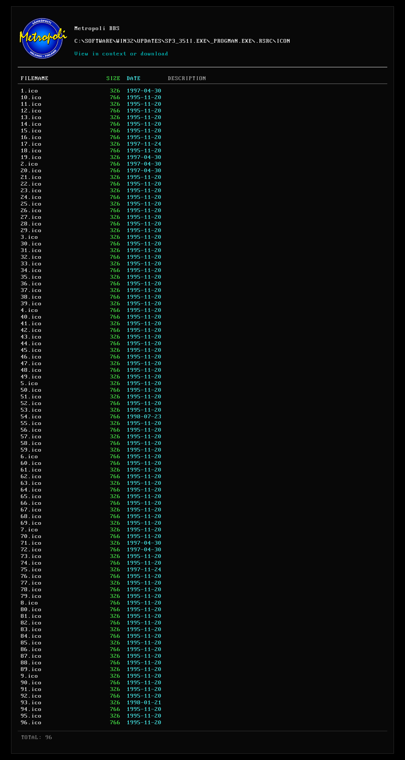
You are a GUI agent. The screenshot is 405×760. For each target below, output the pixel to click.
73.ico (31, 556)
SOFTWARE (99, 41)
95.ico (31, 716)
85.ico (31, 643)
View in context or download (122, 54)
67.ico (31, 510)
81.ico (31, 616)
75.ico (31, 570)
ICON (283, 41)
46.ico (31, 357)
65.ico (31, 496)
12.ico (31, 111)
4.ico (29, 310)
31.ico (31, 250)
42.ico (31, 330)
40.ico (31, 317)
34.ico (31, 270)
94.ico (31, 709)
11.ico (31, 104)
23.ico (31, 190)
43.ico (31, 337)
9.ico (29, 676)
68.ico (31, 516)
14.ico (31, 124)
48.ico (31, 370)
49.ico (31, 377)
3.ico (29, 237)
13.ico (31, 117)
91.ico (31, 689)
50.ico (31, 390)
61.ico (31, 470)
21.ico (31, 177)
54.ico (31, 417)
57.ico (31, 437)
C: (78, 41)
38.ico (31, 297)
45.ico (31, 350)
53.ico (31, 410)
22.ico (31, 184)
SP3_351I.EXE (186, 41)
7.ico (29, 530)
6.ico (29, 456)
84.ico (31, 636)
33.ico (31, 264)
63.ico (31, 483)
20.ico (31, 171)
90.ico (31, 683)
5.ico (29, 383)
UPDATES (149, 41)
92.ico (31, 696)
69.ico (31, 523)
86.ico (31, 649)
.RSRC (264, 41)
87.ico (31, 656)
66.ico (31, 503)
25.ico (31, 204)
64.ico (31, 490)
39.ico (31, 304)
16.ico (31, 137)
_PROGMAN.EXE (231, 41)
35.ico (31, 277)
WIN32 (125, 41)
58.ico (31, 443)
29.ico (31, 230)
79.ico (31, 596)
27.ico (31, 217)
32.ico (31, 257)
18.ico (31, 151)
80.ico (31, 609)
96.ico (31, 722)
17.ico (31, 144)
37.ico (31, 290)
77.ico (31, 583)
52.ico (31, 403)
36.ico (31, 284)
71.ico (31, 543)
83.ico (31, 629)
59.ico (31, 450)
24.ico (31, 197)
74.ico (31, 563)
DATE (134, 78)
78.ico (31, 589)
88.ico (31, 663)
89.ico (31, 669)
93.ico (31, 703)
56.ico (31, 430)
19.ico (31, 157)
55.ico (31, 423)
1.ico (29, 91)
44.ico (31, 343)
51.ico (31, 397)
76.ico (31, 576)
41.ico (31, 323)
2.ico (29, 164)
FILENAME (35, 78)
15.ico (31, 131)
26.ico (31, 210)
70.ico (31, 536)
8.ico (29, 603)
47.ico (31, 363)
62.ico (31, 476)
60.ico (31, 463)
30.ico (31, 244)
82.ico (31, 623)
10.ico (31, 97)
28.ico (31, 224)
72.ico (31, 550)
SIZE (114, 78)
